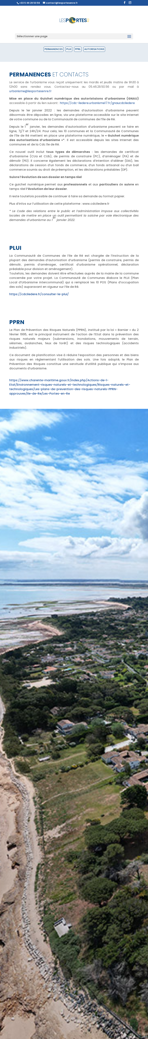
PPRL (78, 49)
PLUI (68, 49)
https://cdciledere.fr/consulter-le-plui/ (39, 294)
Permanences (54, 49)
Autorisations (94, 49)
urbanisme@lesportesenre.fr (30, 91)
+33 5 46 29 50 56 (29, 2)
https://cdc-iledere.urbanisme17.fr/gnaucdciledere (97, 103)
